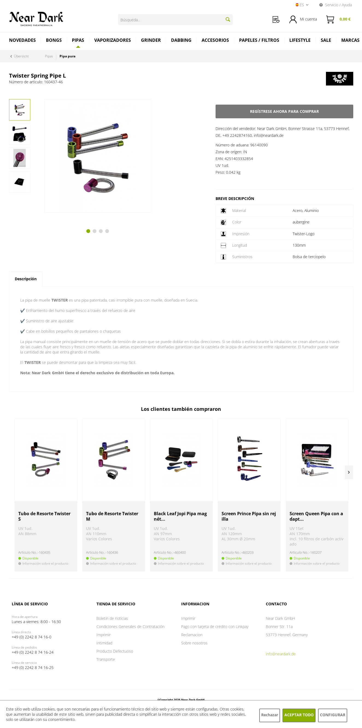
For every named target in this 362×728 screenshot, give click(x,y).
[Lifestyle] (300, 41)
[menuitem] (276, 19)
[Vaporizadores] (112, 41)
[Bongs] (54, 41)
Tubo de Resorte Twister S (44, 516)
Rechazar (269, 714)
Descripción (26, 278)
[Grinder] (151, 41)
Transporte (105, 659)
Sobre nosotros (194, 643)
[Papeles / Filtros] (259, 41)
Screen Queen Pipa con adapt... (316, 516)
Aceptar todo (299, 714)
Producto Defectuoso (114, 651)
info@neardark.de (281, 653)
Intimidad (104, 643)
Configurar (332, 714)
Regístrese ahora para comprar (284, 111)
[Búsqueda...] (175, 19)
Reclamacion (191, 634)
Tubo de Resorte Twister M (112, 516)
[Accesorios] (215, 41)
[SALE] (326, 41)
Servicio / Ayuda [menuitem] (335, 4)
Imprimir (103, 634)
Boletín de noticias (112, 618)
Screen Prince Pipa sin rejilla (249, 516)
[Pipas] (78, 40)
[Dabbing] (181, 41)
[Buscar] (228, 19)
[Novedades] (22, 41)
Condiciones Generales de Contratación (130, 626)
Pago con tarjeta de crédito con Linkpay (214, 626)
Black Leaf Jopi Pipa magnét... (180, 516)
